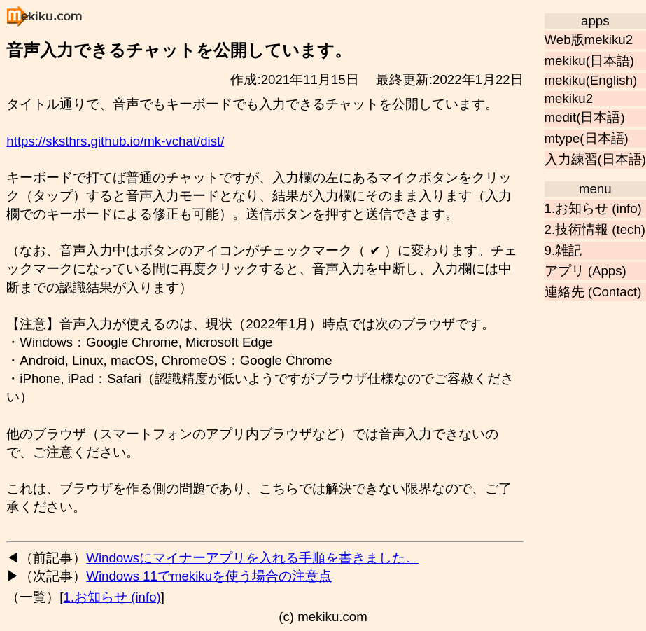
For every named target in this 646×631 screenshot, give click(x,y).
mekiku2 (569, 98)
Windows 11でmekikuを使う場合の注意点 (209, 576)
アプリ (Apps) (585, 270)
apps (595, 20)
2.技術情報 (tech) (595, 229)
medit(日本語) (585, 117)
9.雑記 (563, 250)
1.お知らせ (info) (593, 208)
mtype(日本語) (587, 138)
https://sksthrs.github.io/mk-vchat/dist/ (115, 141)
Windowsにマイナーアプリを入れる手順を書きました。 (252, 557)
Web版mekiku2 (589, 39)
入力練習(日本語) (595, 159)
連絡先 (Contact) (593, 291)
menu (595, 188)
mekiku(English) (591, 80)
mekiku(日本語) (590, 60)
